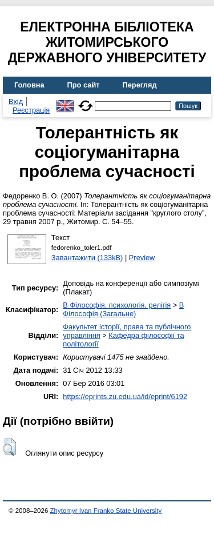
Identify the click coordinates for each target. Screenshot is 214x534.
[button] (9, 447)
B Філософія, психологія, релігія (117, 305)
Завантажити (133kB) (87, 257)
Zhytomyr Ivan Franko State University (106, 510)
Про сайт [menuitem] (83, 85)
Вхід (16, 101)
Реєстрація (31, 110)
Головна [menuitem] (29, 85)
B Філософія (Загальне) (123, 309)
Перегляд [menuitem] (140, 85)
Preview (142, 257)
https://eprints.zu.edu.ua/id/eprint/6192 (125, 396)
